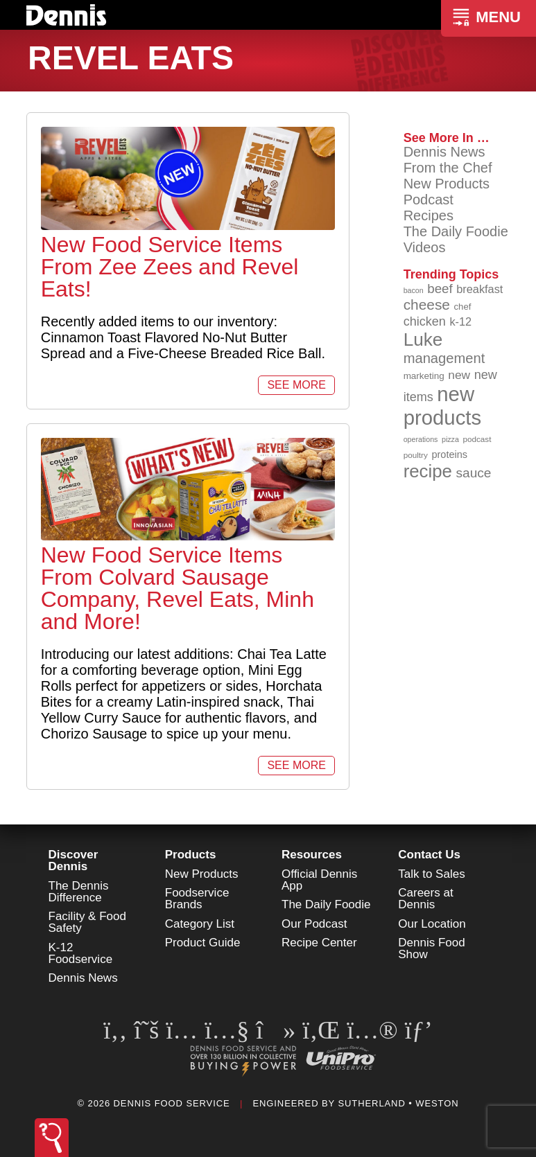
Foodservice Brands (197, 898)
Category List (199, 923)
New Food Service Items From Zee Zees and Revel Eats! (170, 266)
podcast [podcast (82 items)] (476, 438)
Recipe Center (319, 942)
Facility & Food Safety (87, 922)
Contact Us (429, 854)
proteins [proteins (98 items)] (449, 454)
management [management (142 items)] (444, 358)
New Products (447, 183)
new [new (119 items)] (459, 375)
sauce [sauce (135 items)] (473, 473)
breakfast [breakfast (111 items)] (479, 289)
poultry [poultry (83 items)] (416, 454)
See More (296, 385)
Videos (425, 247)
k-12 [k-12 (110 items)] (460, 321)
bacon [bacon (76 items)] (414, 290)
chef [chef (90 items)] (463, 306)
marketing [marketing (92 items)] (424, 376)
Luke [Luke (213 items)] (423, 339)
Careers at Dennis (425, 898)
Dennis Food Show (431, 948)
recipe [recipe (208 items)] (428, 471)
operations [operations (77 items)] (421, 439)
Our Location (431, 923)
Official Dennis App (319, 879)
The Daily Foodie (456, 231)
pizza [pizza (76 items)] (450, 439)
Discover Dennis (73, 860)
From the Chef (448, 167)
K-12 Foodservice (81, 953)
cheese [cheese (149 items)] (427, 304)
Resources (312, 854)
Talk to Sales (431, 874)
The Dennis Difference (79, 891)
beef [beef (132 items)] (440, 288)
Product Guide (203, 942)
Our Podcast (314, 923)
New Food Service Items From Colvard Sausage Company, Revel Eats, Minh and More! (177, 588)
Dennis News (444, 151)
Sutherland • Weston (398, 1103)
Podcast (428, 199)
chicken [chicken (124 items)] (425, 321)
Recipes (428, 215)
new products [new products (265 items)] (443, 405)
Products (190, 854)
